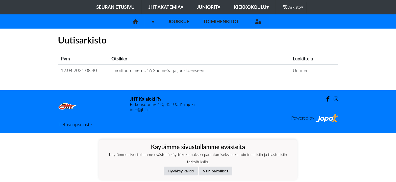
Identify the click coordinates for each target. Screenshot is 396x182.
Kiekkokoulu (251, 7)
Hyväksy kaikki (181, 170)
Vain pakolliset (215, 170)
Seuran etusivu (115, 7)
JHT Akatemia (165, 7)
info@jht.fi (140, 109)
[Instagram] (334, 99)
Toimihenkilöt (221, 21)
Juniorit (208, 7)
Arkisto (293, 7)
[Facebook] (326, 99)
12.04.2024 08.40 (79, 70)
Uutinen (300, 70)
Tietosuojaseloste (75, 124)
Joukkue (178, 21)
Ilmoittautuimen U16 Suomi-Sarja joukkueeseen (157, 70)
